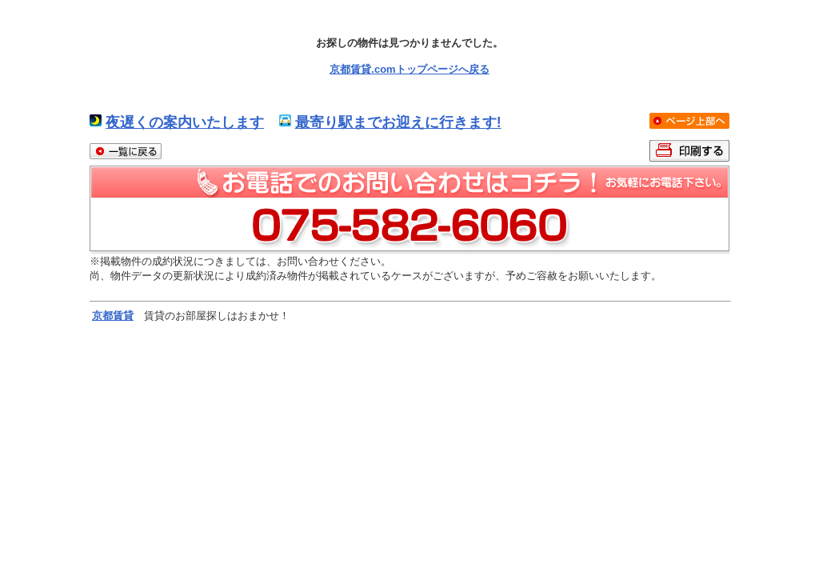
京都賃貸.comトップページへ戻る (409, 69)
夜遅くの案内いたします (185, 122)
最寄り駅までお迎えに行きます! (398, 122)
